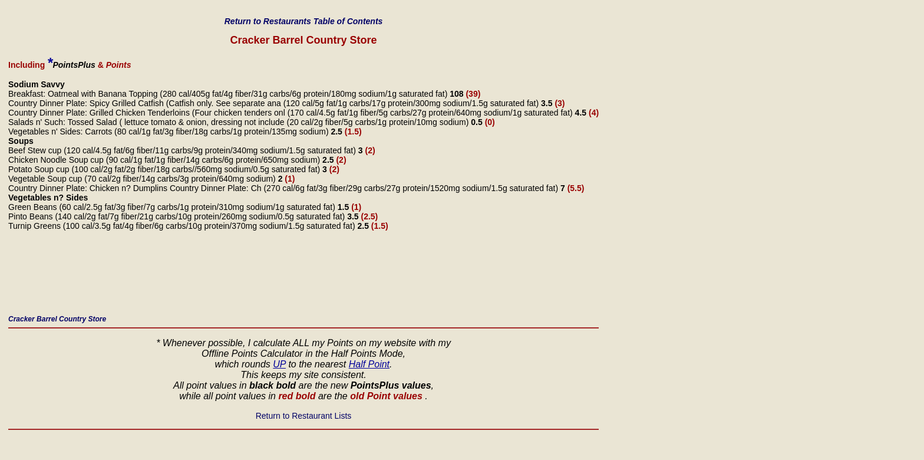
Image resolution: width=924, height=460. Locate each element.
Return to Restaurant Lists (304, 415)
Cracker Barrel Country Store (57, 319)
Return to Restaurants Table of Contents (304, 21)
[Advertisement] (222, 276)
